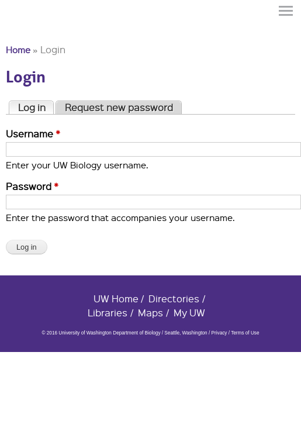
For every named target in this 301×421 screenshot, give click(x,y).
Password (32, 186)
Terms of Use (245, 333)
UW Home (116, 298)
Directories (173, 298)
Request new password (119, 107)
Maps (150, 312)
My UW (189, 312)
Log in (36, 107)
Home (18, 50)
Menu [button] (286, 11)
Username (33, 133)
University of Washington (27, 31)
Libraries (107, 312)
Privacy (219, 333)
